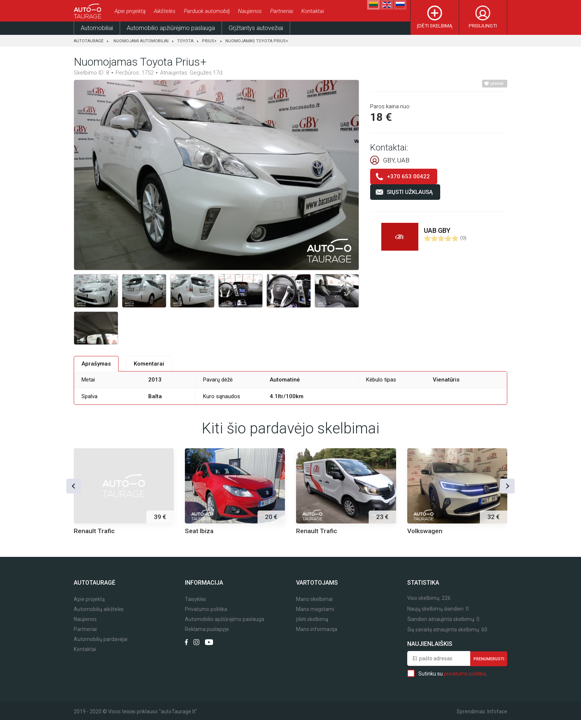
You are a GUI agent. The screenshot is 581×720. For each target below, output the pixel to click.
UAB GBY (437, 230)
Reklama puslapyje (207, 629)
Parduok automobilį (207, 11)
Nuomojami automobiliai (141, 41)
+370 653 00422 (408, 176)
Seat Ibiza (199, 531)
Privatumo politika (206, 609)
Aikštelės (165, 11)
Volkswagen (424, 531)
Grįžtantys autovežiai (256, 28)
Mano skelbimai (314, 599)
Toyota (185, 41)
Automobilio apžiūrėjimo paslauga (171, 28)
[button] (73, 486)
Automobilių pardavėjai (100, 639)
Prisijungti (483, 26)
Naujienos (250, 11)
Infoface (497, 711)
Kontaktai (312, 11)
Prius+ (209, 41)
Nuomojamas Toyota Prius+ (256, 41)
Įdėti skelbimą (434, 26)
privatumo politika (465, 674)
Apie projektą (130, 11)
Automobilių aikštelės (99, 609)
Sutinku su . (447, 673)
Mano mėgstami (315, 609)
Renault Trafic (94, 531)
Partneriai (281, 11)
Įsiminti (497, 83)
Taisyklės (195, 599)
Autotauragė (88, 41)
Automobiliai (97, 28)
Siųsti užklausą (410, 192)
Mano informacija (316, 629)
